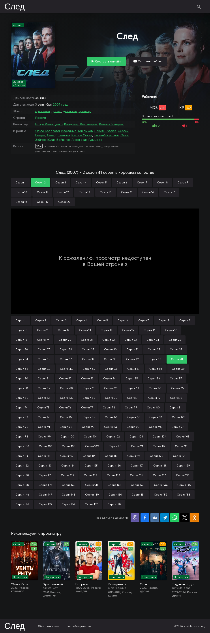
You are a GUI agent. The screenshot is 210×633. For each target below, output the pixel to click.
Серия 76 (65, 407)
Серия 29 (88, 349)
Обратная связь (49, 626)
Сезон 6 (121, 182)
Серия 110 (115, 446)
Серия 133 (90, 475)
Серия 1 (20, 320)
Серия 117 (89, 455)
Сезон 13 (84, 192)
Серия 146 (22, 494)
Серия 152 (160, 494)
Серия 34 (21, 359)
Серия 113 (181, 446)
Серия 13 (85, 330)
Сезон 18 (21, 201)
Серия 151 (138, 494)
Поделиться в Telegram (164, 517)
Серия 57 (176, 378)
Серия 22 (108, 339)
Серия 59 (44, 388)
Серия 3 (61, 320)
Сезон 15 (127, 192)
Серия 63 (132, 388)
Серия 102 (113, 436)
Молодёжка (117, 584)
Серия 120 (156, 455)
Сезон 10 (21, 192)
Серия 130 (22, 475)
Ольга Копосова (47, 131)
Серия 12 (63, 330)
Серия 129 (183, 465)
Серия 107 (45, 446)
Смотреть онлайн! (108, 61)
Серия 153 (183, 494)
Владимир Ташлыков (77, 131)
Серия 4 (81, 320)
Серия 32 (154, 349)
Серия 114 (21, 455)
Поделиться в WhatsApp (174, 517)
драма (56, 111)
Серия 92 (66, 426)
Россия (40, 118)
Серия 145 (184, 485)
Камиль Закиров (111, 124)
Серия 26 (21, 349)
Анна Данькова (58, 135)
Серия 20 (65, 339)
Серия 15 (128, 330)
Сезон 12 (63, 192)
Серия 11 (42, 330)
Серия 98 (21, 436)
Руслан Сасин (81, 135)
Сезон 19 (43, 201)
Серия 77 (87, 407)
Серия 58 (21, 388)
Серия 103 (136, 436)
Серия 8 (164, 320)
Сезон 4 (81, 182)
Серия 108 (68, 446)
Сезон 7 (142, 182)
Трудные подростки (185, 584)
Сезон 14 (105, 192)
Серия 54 (109, 378)
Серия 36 (66, 359)
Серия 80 (153, 407)
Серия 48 (155, 368)
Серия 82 (21, 417)
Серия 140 (68, 485)
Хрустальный (53, 584)
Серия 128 (160, 465)
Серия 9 (184, 320)
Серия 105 (182, 436)
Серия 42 (21, 368)
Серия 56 (154, 378)
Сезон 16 (148, 192)
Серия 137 (182, 475)
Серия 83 (44, 417)
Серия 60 (66, 388)
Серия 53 (87, 378)
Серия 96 (155, 426)
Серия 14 (106, 330)
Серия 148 (68, 494)
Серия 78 (109, 407)
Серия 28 (66, 349)
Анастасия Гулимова (86, 140)
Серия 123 (45, 465)
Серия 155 (45, 504)
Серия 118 (111, 455)
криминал (42, 111)
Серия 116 (66, 455)
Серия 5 (102, 320)
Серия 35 (44, 359)
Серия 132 (67, 475)
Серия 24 (152, 339)
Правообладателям (78, 626)
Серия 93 (88, 426)
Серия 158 (114, 504)
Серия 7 (143, 320)
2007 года (61, 104)
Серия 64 (155, 388)
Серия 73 (176, 397)
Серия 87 (133, 417)
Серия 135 (136, 475)
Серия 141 (91, 485)
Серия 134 (113, 475)
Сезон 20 (64, 201)
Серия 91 (44, 426)
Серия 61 (88, 388)
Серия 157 (91, 504)
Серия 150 (115, 494)
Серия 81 (175, 407)
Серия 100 (67, 436)
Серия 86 (111, 417)
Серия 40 (154, 359)
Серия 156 (68, 504)
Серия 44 (66, 368)
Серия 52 (65, 378)
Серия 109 (92, 446)
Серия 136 (159, 475)
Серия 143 (137, 485)
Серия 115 (44, 455)
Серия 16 (150, 330)
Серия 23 (130, 339)
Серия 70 (111, 397)
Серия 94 (110, 426)
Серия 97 (177, 426)
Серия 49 (178, 368)
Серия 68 (66, 397)
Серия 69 (88, 397)
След (14, 7)
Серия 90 (21, 426)
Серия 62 (110, 388)
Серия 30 (110, 349)
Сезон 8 (162, 182)
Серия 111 (137, 446)
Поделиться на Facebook (145, 517)
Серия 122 (22, 465)
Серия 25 (175, 339)
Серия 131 (45, 475)
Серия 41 (177, 359)
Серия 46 (111, 368)
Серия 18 (21, 339)
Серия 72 (154, 397)
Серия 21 (87, 339)
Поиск (199, 6)
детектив (70, 111)
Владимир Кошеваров (81, 124)
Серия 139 (45, 485)
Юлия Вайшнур (58, 140)
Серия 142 (114, 485)
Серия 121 (179, 455)
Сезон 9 (183, 182)
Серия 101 (90, 436)
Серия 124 (68, 465)
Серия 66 (21, 397)
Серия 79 (131, 407)
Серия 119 (133, 455)
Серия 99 (44, 436)
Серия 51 (43, 378)
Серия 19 (43, 339)
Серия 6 (123, 320)
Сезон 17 (169, 192)
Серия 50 (21, 378)
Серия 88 (155, 417)
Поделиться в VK (154, 517)
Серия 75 (43, 407)
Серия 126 (114, 465)
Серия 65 (177, 388)
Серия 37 (88, 359)
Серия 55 (132, 378)
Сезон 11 (42, 192)
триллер (85, 111)
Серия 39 (132, 359)
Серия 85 (88, 417)
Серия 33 (176, 349)
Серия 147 (45, 494)
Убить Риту (19, 584)
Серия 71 (133, 397)
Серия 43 (44, 368)
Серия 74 (21, 407)
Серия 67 (44, 397)
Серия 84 (66, 417)
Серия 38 (110, 359)
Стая (144, 584)
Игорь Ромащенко (49, 124)
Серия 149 (92, 494)
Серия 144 (161, 485)
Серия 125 (91, 465)
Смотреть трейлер (150, 61)
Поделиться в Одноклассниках (194, 517)
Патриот (82, 584)
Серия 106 (22, 446)
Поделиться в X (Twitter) (184, 517)
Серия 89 (178, 417)
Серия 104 (159, 436)
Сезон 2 (40, 182)
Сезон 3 (60, 182)
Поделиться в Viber (135, 517)
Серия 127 (137, 465)
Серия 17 (171, 330)
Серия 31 (132, 349)
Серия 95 (133, 426)
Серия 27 (44, 349)
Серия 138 (22, 485)
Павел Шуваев (105, 131)
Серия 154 (22, 504)
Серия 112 (159, 446)
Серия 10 (21, 330)
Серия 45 (88, 368)
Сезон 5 (101, 182)
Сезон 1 (20, 182)
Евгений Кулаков (106, 135)
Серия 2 (40, 320)
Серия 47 (133, 368)
